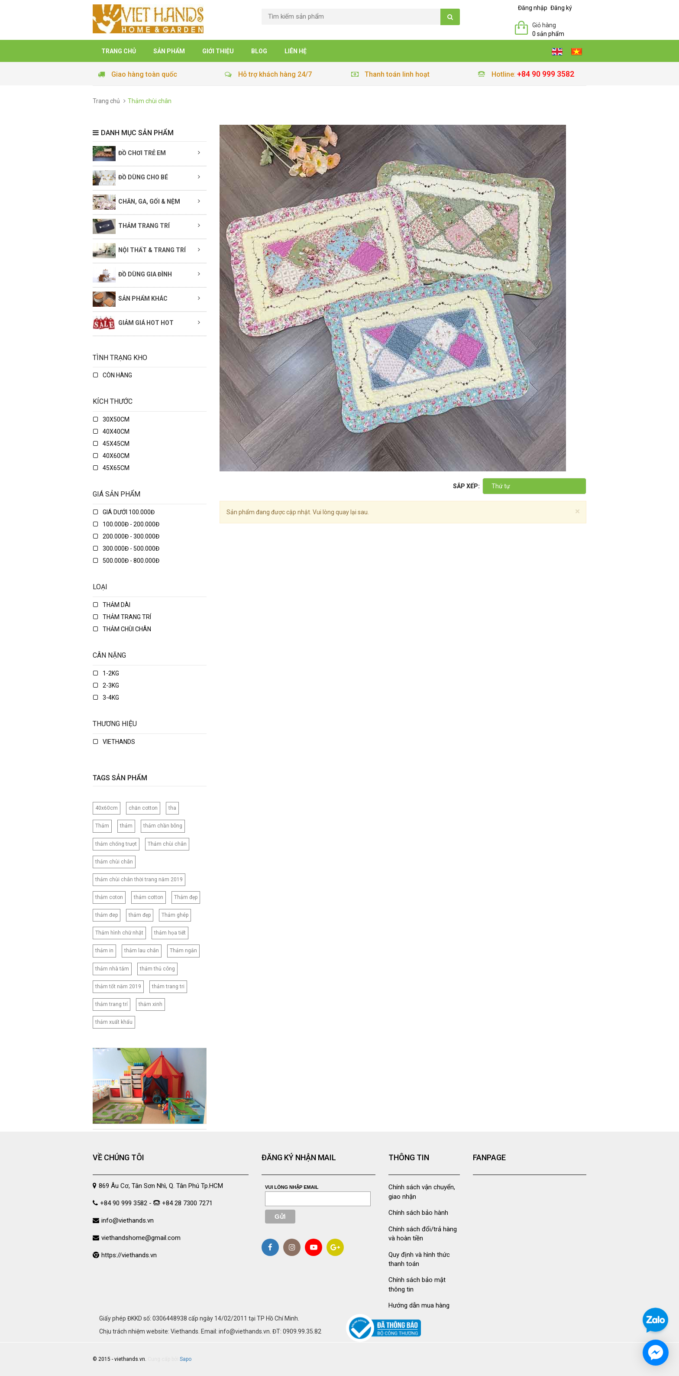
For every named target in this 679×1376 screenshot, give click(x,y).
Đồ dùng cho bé (130, 177)
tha (172, 808)
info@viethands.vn (127, 1220)
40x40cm (111, 431)
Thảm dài (111, 604)
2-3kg (106, 685)
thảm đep (106, 915)
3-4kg (106, 697)
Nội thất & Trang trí (139, 250)
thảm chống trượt (116, 844)
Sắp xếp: (466, 486)
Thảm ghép (175, 915)
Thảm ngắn (183, 951)
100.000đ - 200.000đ (126, 524)
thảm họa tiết (170, 933)
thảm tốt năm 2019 (118, 986)
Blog (259, 51)
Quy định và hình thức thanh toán (419, 1259)
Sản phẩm (169, 51)
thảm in (104, 951)
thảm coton (109, 897)
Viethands (114, 741)
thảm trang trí (111, 1004)
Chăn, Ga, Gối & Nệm (136, 202)
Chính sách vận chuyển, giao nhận (421, 1191)
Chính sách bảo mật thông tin (417, 1284)
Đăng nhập (532, 7)
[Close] (577, 511)
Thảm (102, 826)
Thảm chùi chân (122, 629)
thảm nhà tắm (112, 969)
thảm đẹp (140, 915)
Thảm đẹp (185, 897)
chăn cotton (143, 808)
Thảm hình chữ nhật (119, 933)
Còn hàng (112, 375)
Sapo (185, 1359)
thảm (126, 826)
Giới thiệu (218, 51)
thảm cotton (148, 897)
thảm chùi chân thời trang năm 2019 (139, 879)
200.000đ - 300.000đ (126, 536)
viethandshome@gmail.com (141, 1238)
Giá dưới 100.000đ (124, 512)
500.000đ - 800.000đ (126, 560)
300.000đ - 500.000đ (126, 548)
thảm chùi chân (114, 862)
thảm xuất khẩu (114, 1022)
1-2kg (106, 673)
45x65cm (111, 467)
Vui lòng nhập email (292, 1187)
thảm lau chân (141, 951)
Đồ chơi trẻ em (129, 153)
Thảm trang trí (131, 226)
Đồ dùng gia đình (132, 274)
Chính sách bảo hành (418, 1213)
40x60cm (111, 455)
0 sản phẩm (548, 33)
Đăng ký (561, 7)
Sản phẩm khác (130, 299)
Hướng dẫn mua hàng (418, 1305)
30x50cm (111, 419)
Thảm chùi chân (167, 844)
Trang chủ (118, 51)
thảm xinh (150, 1004)
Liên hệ (296, 51)
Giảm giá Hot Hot (133, 323)
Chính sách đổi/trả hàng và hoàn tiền (422, 1233)
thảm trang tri (168, 986)
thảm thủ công (157, 969)
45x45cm (111, 443)
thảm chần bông (162, 826)
